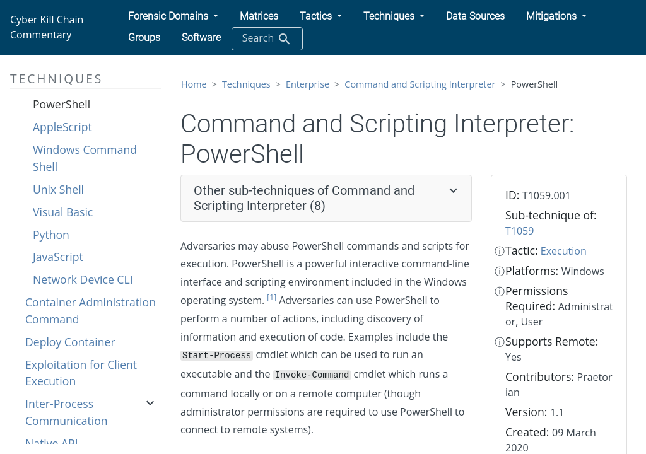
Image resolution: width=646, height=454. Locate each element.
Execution (564, 251)
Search (267, 39)
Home (194, 84)
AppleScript (62, 126)
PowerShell (61, 104)
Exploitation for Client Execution (81, 372)
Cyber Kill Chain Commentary (46, 27)
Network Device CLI (83, 279)
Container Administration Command (90, 310)
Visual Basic (63, 211)
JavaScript (58, 256)
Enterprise (307, 84)
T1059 (519, 231)
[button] (173, 16)
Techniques (246, 84)
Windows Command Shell (85, 157)
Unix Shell (58, 189)
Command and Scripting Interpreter (419, 84)
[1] (271, 297)
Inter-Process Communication (66, 412)
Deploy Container (70, 341)
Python (51, 234)
